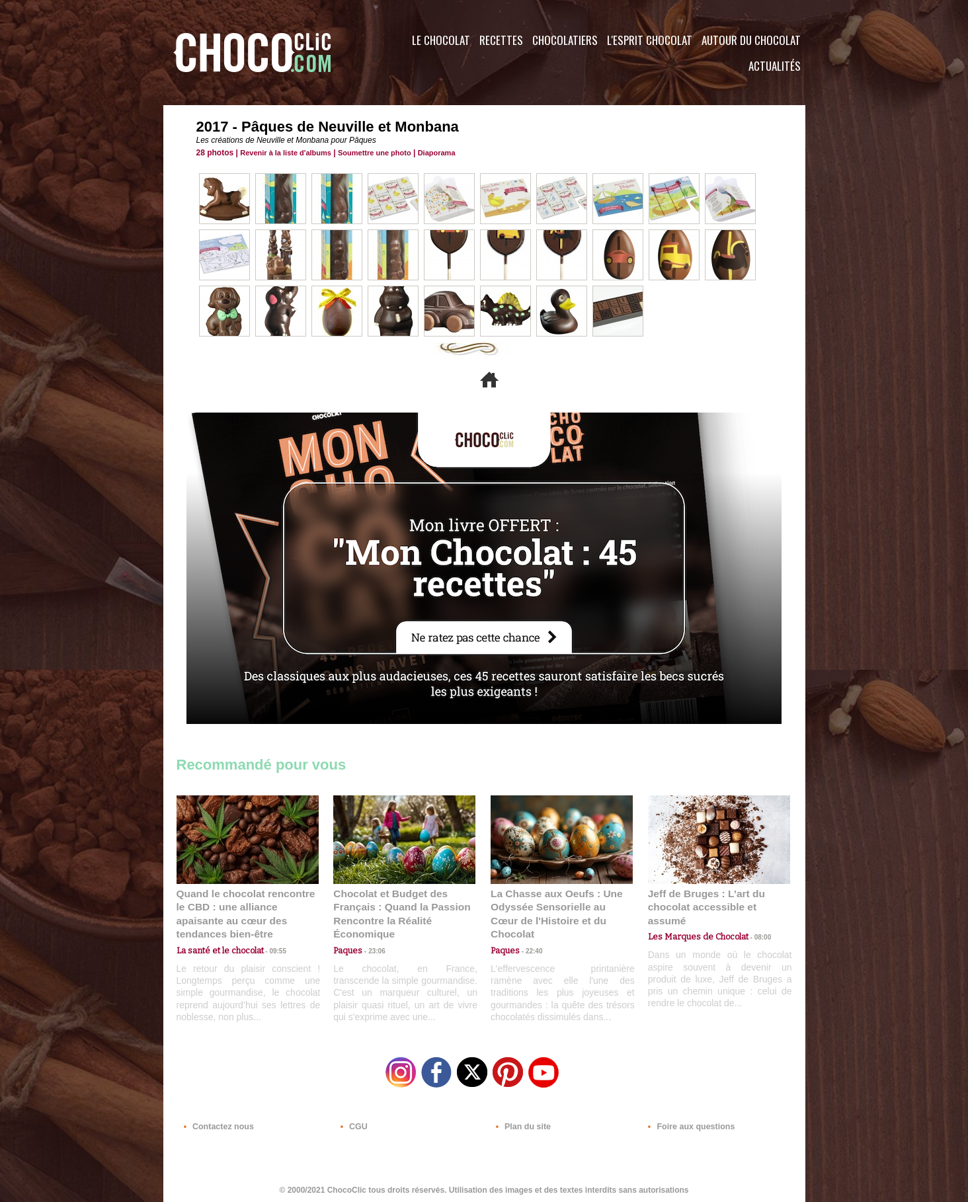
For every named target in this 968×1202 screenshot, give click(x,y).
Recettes (501, 40)
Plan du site (521, 1122)
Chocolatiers (565, 40)
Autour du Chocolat (751, 40)
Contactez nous (216, 1122)
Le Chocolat (441, 40)
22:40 (529, 935)
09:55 (269, 935)
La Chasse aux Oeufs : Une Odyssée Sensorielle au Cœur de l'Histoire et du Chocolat (556, 906)
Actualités (774, 66)
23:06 (371, 948)
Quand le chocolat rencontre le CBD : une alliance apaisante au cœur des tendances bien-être (247, 906)
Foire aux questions (687, 1122)
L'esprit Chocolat (649, 40)
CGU (352, 1122)
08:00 (752, 922)
